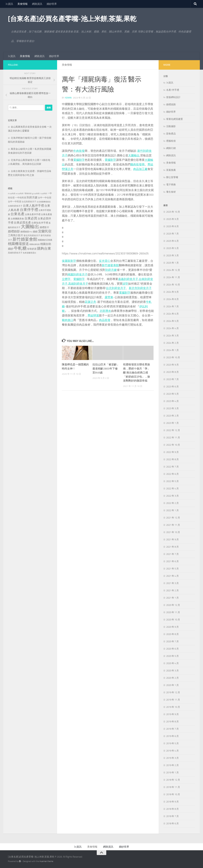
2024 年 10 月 (173, 284)
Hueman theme (46, 861)
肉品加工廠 (140, 169)
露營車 (109, 297)
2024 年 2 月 (172, 342)
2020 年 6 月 (172, 648)
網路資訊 (37, 3)
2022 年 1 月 (172, 510)
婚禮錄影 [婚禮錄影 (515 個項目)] (14, 231)
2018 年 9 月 (172, 801)
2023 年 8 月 (172, 372)
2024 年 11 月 (173, 277)
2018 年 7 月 (172, 816)
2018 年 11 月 (173, 787)
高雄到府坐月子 (78, 283)
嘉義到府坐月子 (128, 279)
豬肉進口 (67, 320)
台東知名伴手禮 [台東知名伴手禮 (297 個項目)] (39, 222)
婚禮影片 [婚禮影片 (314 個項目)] (44, 227)
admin (68, 97)
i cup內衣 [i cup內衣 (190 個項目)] (43, 193)
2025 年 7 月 (172, 233)
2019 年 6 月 (172, 736)
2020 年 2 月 (172, 677)
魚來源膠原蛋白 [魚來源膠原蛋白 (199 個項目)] (29, 253)
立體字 (66, 279)
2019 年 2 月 (172, 765)
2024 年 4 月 (172, 328)
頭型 (125, 283)
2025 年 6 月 (172, 241)
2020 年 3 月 (172, 670)
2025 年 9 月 (172, 219)
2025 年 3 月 (172, 255)
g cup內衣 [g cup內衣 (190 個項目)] (36, 193)
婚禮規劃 (171, 104)
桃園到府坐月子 (78, 274)
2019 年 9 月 (172, 714)
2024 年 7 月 (172, 306)
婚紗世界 (52, 3)
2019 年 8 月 (172, 721)
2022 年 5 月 (172, 481)
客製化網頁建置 (174, 119)
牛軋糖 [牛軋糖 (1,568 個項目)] (20, 248)
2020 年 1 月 (172, 685)
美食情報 (22, 3)
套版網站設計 (173, 97)
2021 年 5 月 (172, 568)
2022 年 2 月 (172, 503)
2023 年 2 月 (172, 415)
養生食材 (171, 191)
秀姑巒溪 (93, 315)
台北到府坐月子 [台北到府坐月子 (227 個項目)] (29, 201)
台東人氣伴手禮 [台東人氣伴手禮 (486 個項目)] (33, 205)
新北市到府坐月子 (140, 288)
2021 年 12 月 (173, 517)
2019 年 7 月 (172, 728)
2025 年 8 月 (172, 226)
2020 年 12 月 (173, 605)
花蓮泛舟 (90, 302)
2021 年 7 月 (172, 554)
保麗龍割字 (69, 261)
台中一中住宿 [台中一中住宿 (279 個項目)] (44, 197)
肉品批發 (104, 320)
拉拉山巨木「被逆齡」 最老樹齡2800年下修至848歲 (105, 368)
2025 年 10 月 (173, 211)
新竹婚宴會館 (110, 265)
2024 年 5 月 (172, 321)
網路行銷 (171, 148)
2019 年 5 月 (172, 743)
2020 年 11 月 (173, 612)
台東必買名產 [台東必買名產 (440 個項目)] (22, 222)
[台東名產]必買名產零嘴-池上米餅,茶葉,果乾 (72, 19)
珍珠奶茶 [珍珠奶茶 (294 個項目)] (32, 248)
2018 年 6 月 (172, 823)
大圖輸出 (134, 155)
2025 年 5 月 (172, 248)
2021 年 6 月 (172, 561)
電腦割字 (79, 160)
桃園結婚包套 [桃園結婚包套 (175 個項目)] (34, 244)
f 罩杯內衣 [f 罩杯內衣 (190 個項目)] (28, 193)
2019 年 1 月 (172, 772)
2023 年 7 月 (172, 379)
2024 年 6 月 (172, 313)
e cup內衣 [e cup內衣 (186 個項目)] (19, 194)
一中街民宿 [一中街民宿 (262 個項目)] (20, 197)
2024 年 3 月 (172, 335)
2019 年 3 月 (172, 758)
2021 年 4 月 (172, 575)
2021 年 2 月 (172, 590)
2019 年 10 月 (173, 707)
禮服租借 (171, 140)
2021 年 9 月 (172, 539)
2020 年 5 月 (172, 656)
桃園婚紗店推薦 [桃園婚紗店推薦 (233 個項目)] (45, 240)
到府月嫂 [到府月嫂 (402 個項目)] (32, 197)
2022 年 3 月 (172, 495)
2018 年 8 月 (172, 809)
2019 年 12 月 (173, 692)
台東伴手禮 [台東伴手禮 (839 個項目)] (29, 210)
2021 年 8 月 (172, 546)
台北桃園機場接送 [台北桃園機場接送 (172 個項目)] (44, 202)
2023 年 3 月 (172, 408)
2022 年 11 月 (173, 437)
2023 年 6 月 (172, 386)
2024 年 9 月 (172, 291)
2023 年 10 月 (173, 357)
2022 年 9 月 (172, 452)
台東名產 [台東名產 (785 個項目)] (17, 214)
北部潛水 (105, 311)
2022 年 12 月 (173, 430)
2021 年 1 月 (172, 597)
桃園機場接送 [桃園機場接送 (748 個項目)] (18, 244)
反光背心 (104, 261)
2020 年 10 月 (173, 619)
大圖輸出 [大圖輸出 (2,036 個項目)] (30, 226)
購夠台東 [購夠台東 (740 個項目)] (44, 248)
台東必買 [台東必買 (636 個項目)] (30, 218)
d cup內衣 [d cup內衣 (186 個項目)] (11, 194)
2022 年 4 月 (172, 488)
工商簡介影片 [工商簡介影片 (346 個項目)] (15, 235)
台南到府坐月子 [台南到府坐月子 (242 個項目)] (15, 206)
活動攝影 (171, 126)
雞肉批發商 (137, 164)
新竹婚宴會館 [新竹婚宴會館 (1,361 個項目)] (25, 239)
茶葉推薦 (171, 170)
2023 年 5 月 (172, 393)
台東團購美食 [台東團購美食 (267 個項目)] (17, 218)
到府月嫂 (111, 270)
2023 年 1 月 (172, 423)
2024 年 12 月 (173, 270)
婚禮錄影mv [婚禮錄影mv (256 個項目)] (26, 231)
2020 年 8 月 (172, 634)
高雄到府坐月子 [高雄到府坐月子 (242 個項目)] (15, 253)
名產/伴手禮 (172, 89)
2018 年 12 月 (173, 779)
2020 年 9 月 (172, 626)
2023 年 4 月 (172, 401)
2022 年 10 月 (173, 444)
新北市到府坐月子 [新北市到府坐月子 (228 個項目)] (32, 235)
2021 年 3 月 (172, 583)
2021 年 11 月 (173, 525)
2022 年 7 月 (172, 466)
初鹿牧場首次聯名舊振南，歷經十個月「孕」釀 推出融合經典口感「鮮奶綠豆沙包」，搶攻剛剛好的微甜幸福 (136, 372)
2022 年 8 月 (172, 459)
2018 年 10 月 (173, 794)
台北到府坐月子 (116, 288)
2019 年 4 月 (172, 750)
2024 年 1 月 (172, 350)
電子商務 (171, 184)
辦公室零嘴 (172, 177)
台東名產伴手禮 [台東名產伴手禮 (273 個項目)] (32, 214)
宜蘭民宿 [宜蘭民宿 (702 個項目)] (44, 231)
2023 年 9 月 (172, 364)
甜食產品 (171, 133)
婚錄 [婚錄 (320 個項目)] (35, 231)
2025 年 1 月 (172, 262)
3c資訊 (9, 3)
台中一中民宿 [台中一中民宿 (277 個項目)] (14, 201)
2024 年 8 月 (172, 299)
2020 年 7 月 (172, 641)
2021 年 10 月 (173, 532)
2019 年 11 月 (173, 699)
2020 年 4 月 (172, 663)
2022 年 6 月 (172, 474)
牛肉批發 (79, 151)
